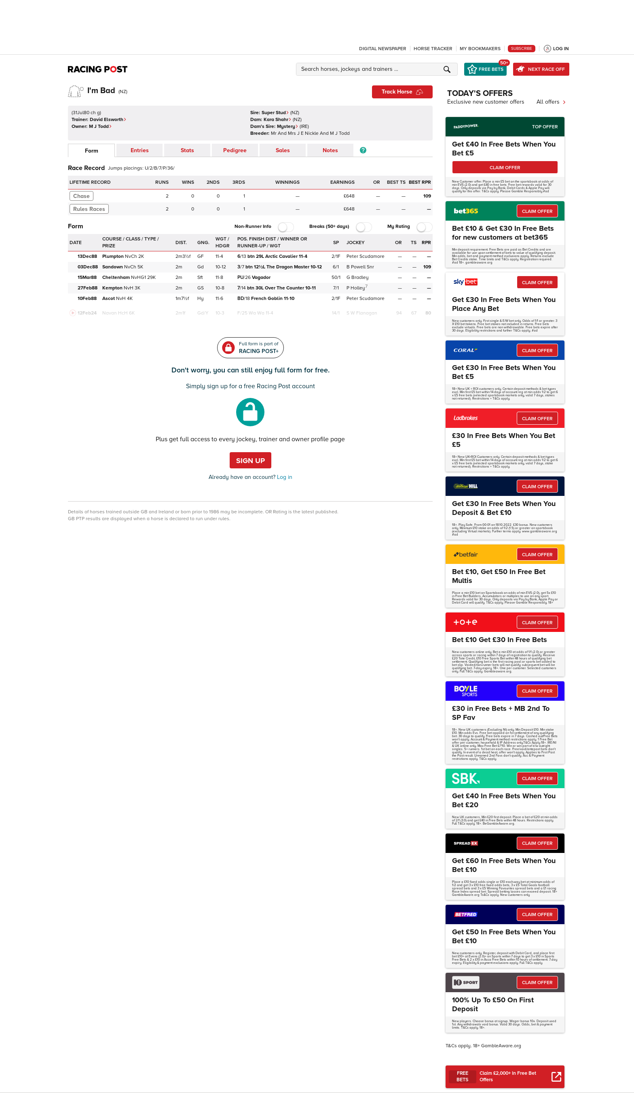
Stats (187, 150)
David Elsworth (108, 120)
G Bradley (358, 277)
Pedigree (235, 150)
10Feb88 (87, 299)
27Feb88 (87, 288)
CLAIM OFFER (505, 168)
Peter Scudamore (366, 256)
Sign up (250, 460)
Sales (283, 150)
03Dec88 (88, 267)
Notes (330, 150)
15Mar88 (87, 277)
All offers (551, 101)
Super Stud (275, 113)
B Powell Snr (360, 267)
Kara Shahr (278, 120)
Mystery (287, 126)
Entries (140, 150)
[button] (378, 69)
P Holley (356, 288)
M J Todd (100, 126)
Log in (283, 477)
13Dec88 (87, 256)
